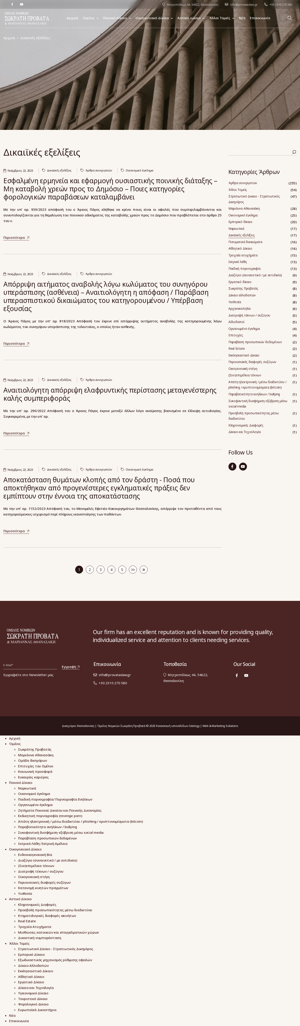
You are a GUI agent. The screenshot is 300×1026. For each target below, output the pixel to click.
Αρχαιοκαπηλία (239, 308)
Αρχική (9, 38)
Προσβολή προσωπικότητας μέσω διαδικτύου (253, 416)
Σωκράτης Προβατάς (243, 288)
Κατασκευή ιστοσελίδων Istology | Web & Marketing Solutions (197, 726)
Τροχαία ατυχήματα (243, 255)
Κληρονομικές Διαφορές (245, 425)
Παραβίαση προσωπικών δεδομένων (255, 342)
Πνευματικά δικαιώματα (245, 242)
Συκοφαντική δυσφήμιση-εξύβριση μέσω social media (257, 404)
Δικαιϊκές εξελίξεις (59, 170)
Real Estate (236, 348)
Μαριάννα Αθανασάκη (244, 208)
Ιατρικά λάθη (237, 262)
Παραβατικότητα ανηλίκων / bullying (254, 394)
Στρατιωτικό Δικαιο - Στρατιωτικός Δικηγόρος (254, 199)
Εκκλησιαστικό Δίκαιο (244, 355)
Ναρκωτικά (236, 228)
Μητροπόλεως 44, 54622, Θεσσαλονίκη (192, 4)
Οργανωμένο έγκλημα (244, 328)
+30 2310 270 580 (281, 4)
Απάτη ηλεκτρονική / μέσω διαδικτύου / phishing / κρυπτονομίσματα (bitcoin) (257, 385)
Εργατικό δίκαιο (239, 282)
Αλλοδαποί (236, 322)
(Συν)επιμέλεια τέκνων (244, 375)
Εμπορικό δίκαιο (240, 222)
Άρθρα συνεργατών (98, 170)
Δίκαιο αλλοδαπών (242, 295)
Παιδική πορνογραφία (244, 268)
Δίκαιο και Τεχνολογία (244, 432)
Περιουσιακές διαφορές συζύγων (252, 362)
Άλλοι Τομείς (237, 189)
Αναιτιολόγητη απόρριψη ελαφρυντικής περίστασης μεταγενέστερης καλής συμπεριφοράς (109, 394)
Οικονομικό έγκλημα (139, 170)
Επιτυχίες (235, 335)
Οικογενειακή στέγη (242, 368)
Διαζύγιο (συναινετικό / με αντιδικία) (255, 275)
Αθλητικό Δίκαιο (240, 248)
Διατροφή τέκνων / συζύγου (249, 315)
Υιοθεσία (234, 302)
